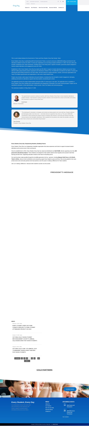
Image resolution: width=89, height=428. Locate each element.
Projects (28, 3)
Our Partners (34, 7)
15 (38, 360)
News (28, 1)
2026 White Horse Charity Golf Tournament (71, 415)
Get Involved (71, 1)
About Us (27, 7)
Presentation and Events (34, 1)
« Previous (17, 360)
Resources (33, 3)
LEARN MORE (70, 391)
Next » (27, 363)
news (21, 325)
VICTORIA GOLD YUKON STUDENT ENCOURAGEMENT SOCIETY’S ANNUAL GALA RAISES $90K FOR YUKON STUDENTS (24, 341)
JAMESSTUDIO (55, 426)
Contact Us (61, 7)
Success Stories (53, 7)
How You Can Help (43, 7)
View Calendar (66, 419)
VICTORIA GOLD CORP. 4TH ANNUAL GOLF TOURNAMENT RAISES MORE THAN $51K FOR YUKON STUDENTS (24, 352)
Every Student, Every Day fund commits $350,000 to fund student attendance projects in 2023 (23, 329)
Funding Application (43, 1)
